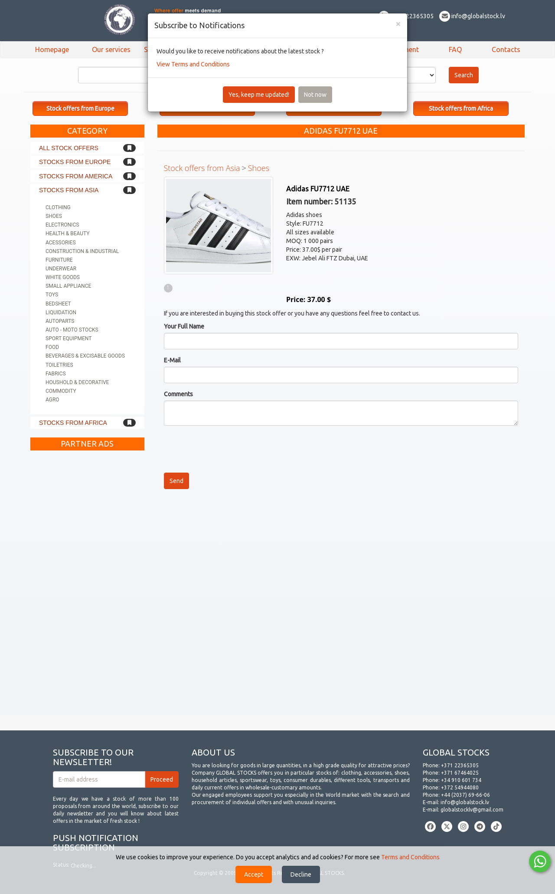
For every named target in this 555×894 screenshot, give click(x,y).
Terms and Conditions (410, 857)
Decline (301, 874)
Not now (315, 94)
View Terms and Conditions (193, 64)
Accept (253, 874)
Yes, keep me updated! (259, 94)
